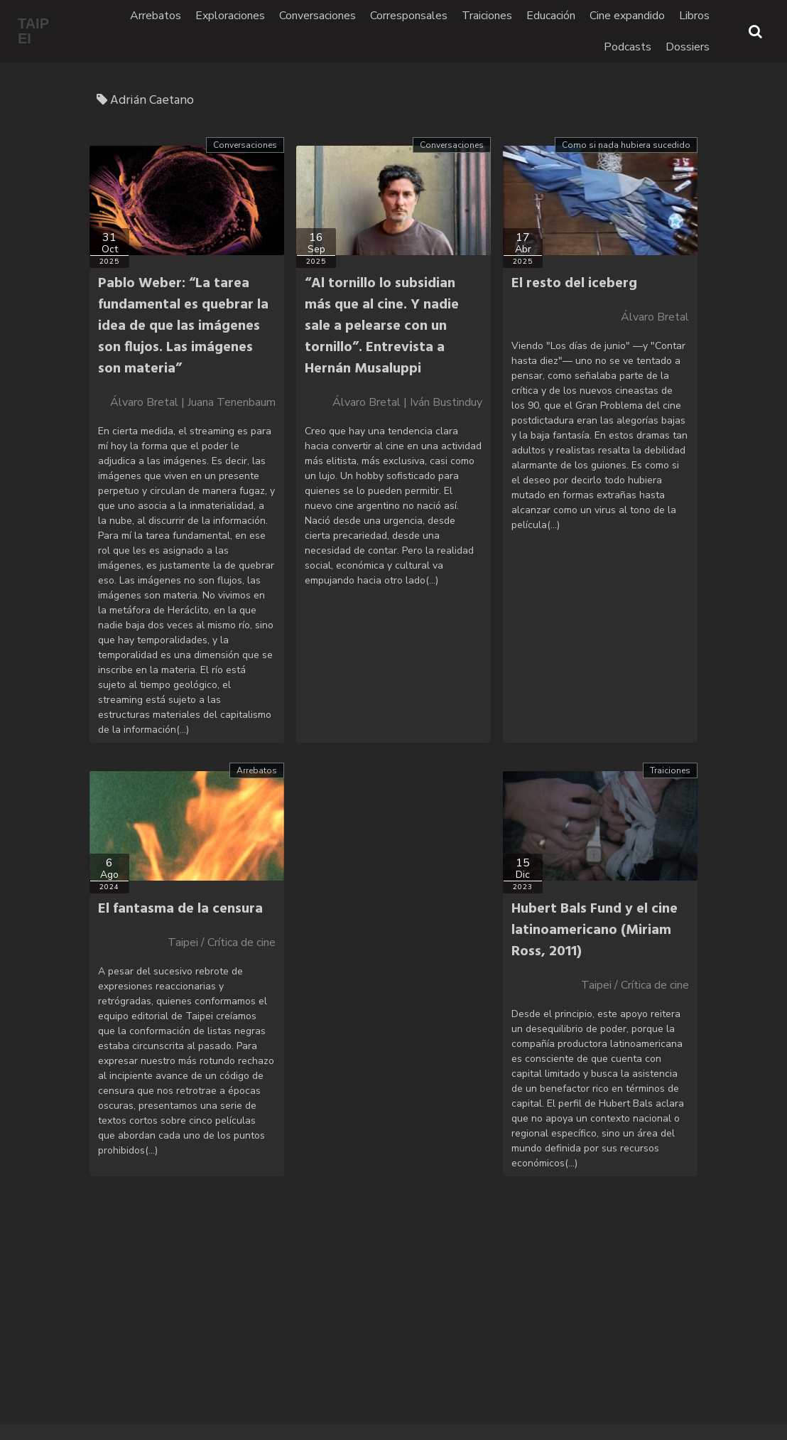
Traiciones (487, 15)
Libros (694, 15)
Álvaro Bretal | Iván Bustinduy (407, 402)
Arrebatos (155, 15)
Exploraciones (230, 15)
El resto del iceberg (574, 283)
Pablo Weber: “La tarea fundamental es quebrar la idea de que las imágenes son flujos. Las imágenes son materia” (183, 326)
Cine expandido (627, 15)
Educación (550, 15)
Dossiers (688, 47)
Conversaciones (317, 15)
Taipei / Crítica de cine (222, 942)
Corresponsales (408, 15)
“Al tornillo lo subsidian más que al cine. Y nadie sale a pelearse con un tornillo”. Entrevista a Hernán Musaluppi (382, 326)
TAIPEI (33, 31)
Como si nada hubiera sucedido (626, 145)
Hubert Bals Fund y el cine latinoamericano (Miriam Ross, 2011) (594, 930)
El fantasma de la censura (180, 909)
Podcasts (627, 47)
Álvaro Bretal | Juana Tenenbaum (193, 402)
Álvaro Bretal (655, 317)
